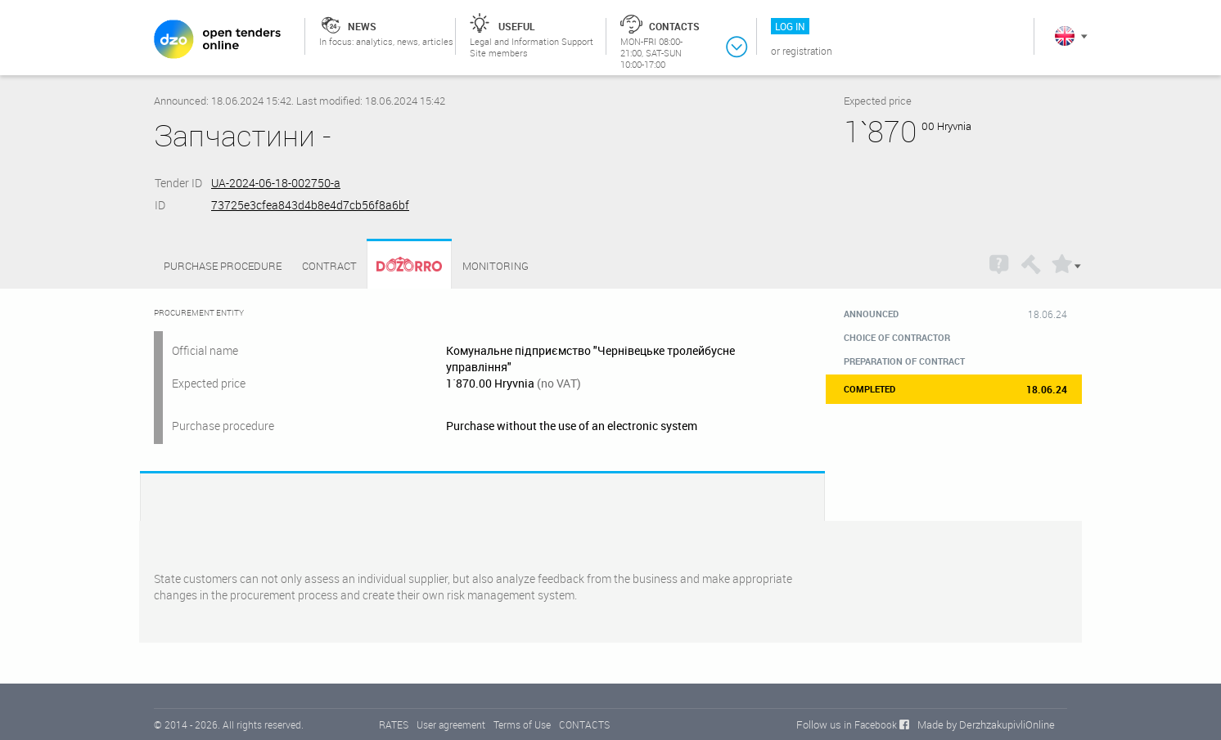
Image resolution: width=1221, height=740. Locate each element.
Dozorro (401, 266)
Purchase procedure (223, 265)
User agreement (451, 724)
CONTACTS (584, 724)
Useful (516, 26)
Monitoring (495, 265)
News (362, 26)
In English (1064, 36)
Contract (329, 265)
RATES (393, 724)
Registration (807, 50)
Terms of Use (522, 724)
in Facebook (870, 724)
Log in (790, 26)
